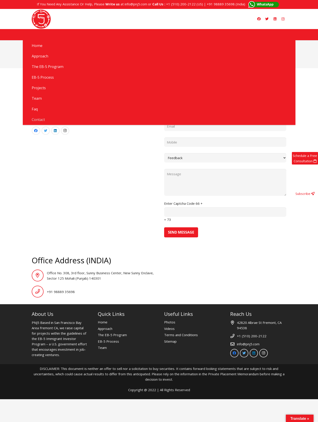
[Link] (41, 19)
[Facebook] (258, 19)
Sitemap (170, 341)
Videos (169, 328)
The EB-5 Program (112, 335)
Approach (105, 328)
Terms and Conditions (181, 335)
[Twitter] (267, 19)
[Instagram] (283, 19)
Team (102, 347)
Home (102, 322)
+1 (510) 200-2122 (181, 4)
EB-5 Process (108, 341)
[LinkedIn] (275, 19)
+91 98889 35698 (221, 4)
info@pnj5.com (136, 4)
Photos (169, 322)
